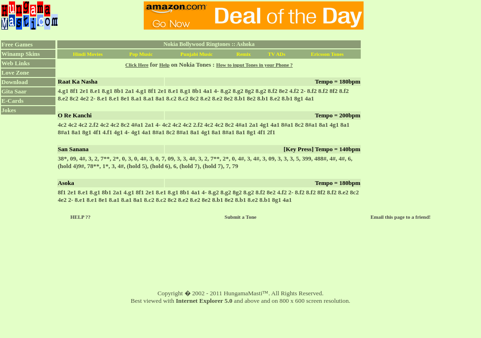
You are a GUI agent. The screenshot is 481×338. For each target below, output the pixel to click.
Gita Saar (14, 91)
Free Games (17, 44)
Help (164, 65)
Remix (243, 54)
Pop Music (141, 54)
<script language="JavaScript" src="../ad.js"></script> (254, 15)
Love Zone (15, 72)
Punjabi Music (196, 54)
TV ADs (276, 54)
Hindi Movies (87, 54)
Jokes (8, 110)
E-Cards (12, 100)
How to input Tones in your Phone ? (254, 65)
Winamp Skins (20, 53)
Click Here (136, 65)
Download (14, 81)
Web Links (15, 63)
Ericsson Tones (327, 54)
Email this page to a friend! (401, 217)
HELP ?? (80, 217)
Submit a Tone (240, 217)
